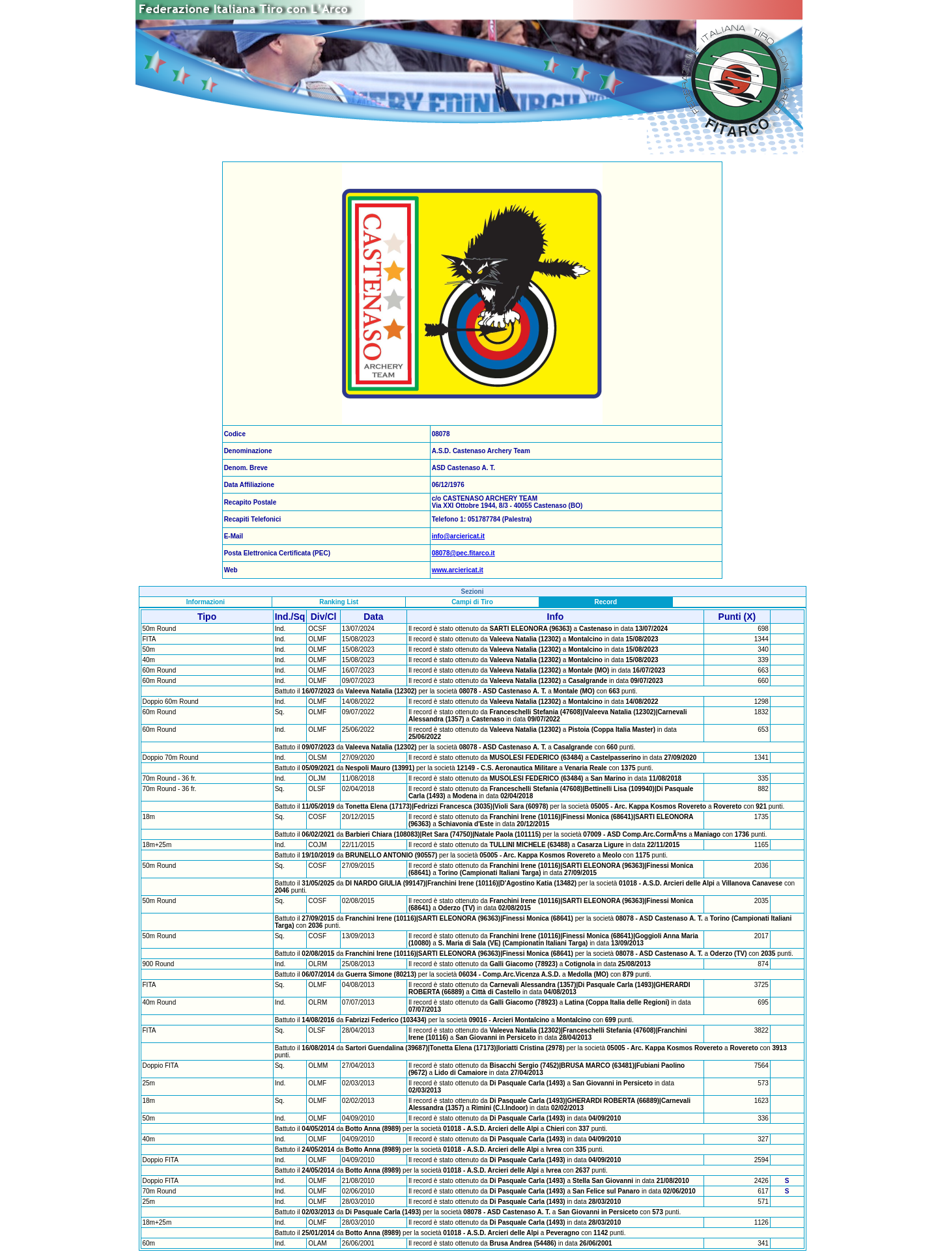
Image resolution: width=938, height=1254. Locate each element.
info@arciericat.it (458, 536)
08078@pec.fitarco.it (463, 553)
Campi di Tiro (472, 602)
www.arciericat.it (457, 570)
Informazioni (205, 602)
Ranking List (338, 602)
